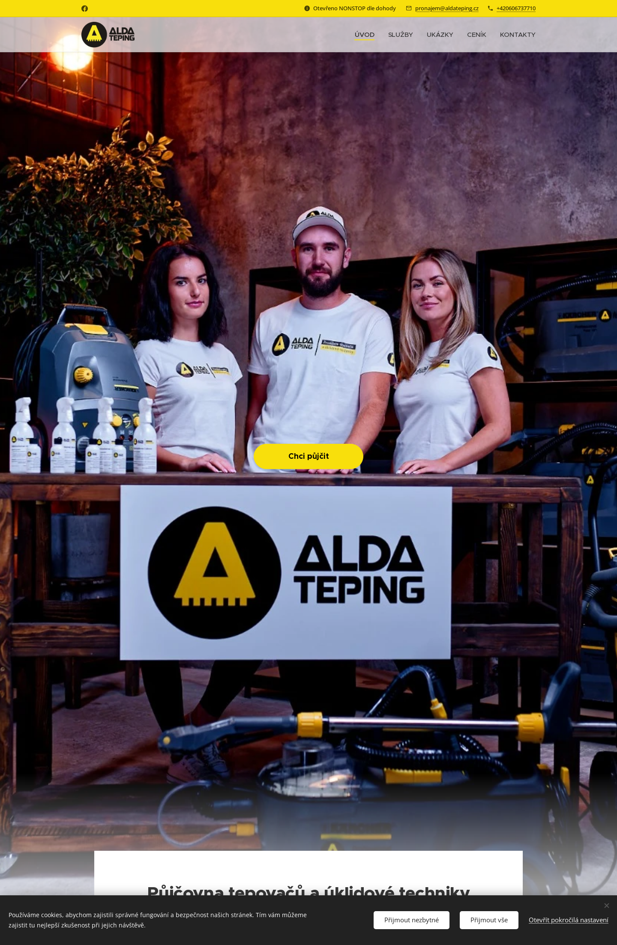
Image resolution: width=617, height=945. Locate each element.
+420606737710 (516, 8)
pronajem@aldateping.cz (447, 8)
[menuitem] (366, 34)
